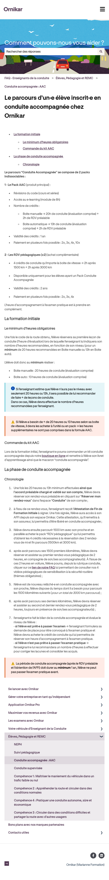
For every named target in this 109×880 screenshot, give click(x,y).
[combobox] (50, 51)
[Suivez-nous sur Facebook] (93, 855)
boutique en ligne (53, 455)
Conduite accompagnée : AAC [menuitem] (34, 760)
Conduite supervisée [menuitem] (28, 768)
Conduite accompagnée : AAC (25, 86)
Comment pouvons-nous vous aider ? (54, 42)
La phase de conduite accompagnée (39, 156)
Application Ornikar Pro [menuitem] (24, 704)
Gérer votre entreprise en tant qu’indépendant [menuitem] (39, 696)
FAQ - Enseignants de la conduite (26, 78)
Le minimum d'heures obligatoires (45, 142)
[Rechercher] (101, 51)
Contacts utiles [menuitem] (18, 832)
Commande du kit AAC (38, 148)
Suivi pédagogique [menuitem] (27, 752)
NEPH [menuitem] (18, 744)
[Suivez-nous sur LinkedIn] (102, 855)
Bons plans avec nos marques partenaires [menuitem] (36, 824)
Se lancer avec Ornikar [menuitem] (23, 689)
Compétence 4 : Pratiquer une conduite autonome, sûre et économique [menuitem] (53, 802)
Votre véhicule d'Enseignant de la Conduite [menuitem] (37, 728)
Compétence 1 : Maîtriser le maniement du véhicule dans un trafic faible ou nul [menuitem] (54, 778)
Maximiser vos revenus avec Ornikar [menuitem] (32, 712)
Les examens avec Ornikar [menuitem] (26, 720)
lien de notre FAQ (43, 567)
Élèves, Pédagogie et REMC (74, 78)
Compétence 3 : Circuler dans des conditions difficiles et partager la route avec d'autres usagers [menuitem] (52, 814)
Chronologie (31, 164)
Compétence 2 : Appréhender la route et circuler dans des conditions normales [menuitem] (53, 790)
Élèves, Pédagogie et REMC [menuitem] (27, 736)
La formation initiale (27, 134)
